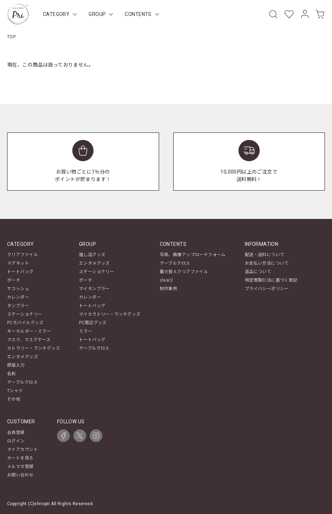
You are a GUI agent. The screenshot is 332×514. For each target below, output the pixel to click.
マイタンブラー (94, 288)
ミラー (85, 331)
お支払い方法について (267, 263)
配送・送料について (265, 254)
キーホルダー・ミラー (29, 331)
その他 (13, 399)
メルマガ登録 (20, 466)
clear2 (166, 280)
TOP (11, 36)
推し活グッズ (92, 254)
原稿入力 (16, 365)
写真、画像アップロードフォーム (193, 254)
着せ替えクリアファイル (184, 271)
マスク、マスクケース (28, 339)
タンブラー (18, 305)
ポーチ (13, 280)
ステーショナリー (24, 314)
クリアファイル (22, 254)
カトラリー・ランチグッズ (33, 348)
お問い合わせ (20, 475)
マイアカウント (22, 449)
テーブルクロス (22, 382)
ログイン (16, 441)
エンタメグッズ (22, 356)
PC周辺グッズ (93, 322)
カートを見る (20, 458)
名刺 (11, 373)
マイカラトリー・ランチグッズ (110, 314)
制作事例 (169, 288)
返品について (258, 271)
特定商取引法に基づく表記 (271, 280)
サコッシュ (18, 288)
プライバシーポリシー (267, 288)
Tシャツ (15, 390)
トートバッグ (20, 271)
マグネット (18, 263)
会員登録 (16, 432)
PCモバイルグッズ (25, 322)
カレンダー (18, 297)
